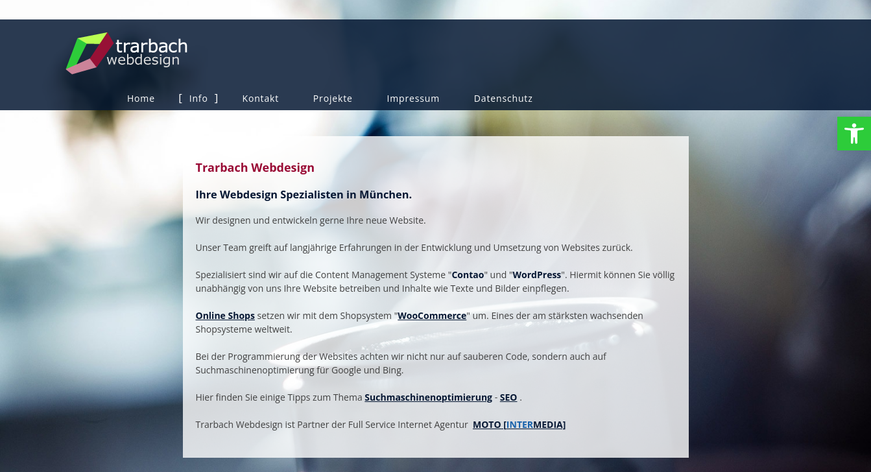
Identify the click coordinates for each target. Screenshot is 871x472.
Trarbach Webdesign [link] (170, 53)
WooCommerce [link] (432, 315)
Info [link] (198, 98)
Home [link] (141, 98)
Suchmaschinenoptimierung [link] (428, 397)
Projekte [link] (333, 98)
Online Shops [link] (225, 315)
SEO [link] (509, 397)
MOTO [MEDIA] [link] (519, 424)
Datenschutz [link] (503, 98)
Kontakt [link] (260, 98)
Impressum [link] (413, 98)
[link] (854, 133)
